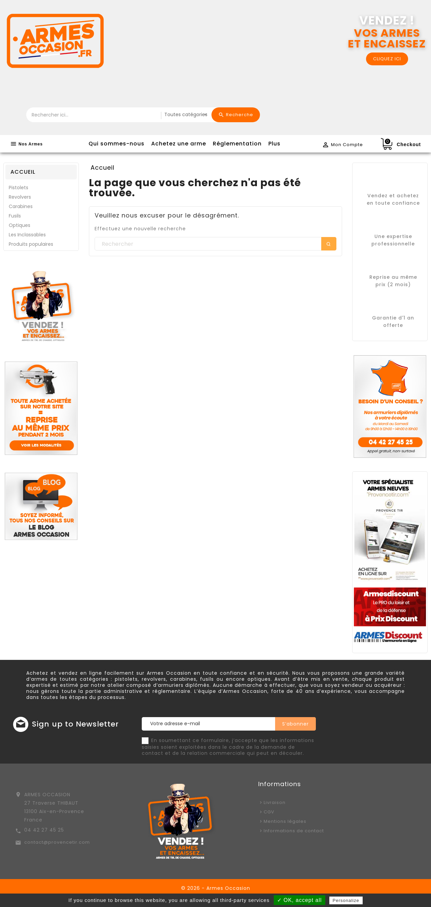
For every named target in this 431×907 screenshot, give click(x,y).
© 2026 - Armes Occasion (215, 888)
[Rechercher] (215, 244)
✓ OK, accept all (299, 900)
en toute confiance (393, 203)
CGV (269, 812)
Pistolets (18, 187)
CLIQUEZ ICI (387, 59)
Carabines (21, 206)
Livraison (275, 802)
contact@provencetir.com (57, 842)
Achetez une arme (178, 143)
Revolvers (20, 197)
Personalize (346, 900)
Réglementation (237, 143)
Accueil (22, 172)
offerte (393, 325)
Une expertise (393, 236)
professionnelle (393, 243)
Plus (274, 143)
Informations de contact (294, 831)
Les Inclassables (27, 234)
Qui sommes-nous (116, 143)
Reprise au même (393, 277)
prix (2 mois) (393, 284)
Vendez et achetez (393, 195)
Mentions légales (285, 821)
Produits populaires (31, 244)
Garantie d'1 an (393, 317)
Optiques (19, 225)
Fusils (15, 215)
